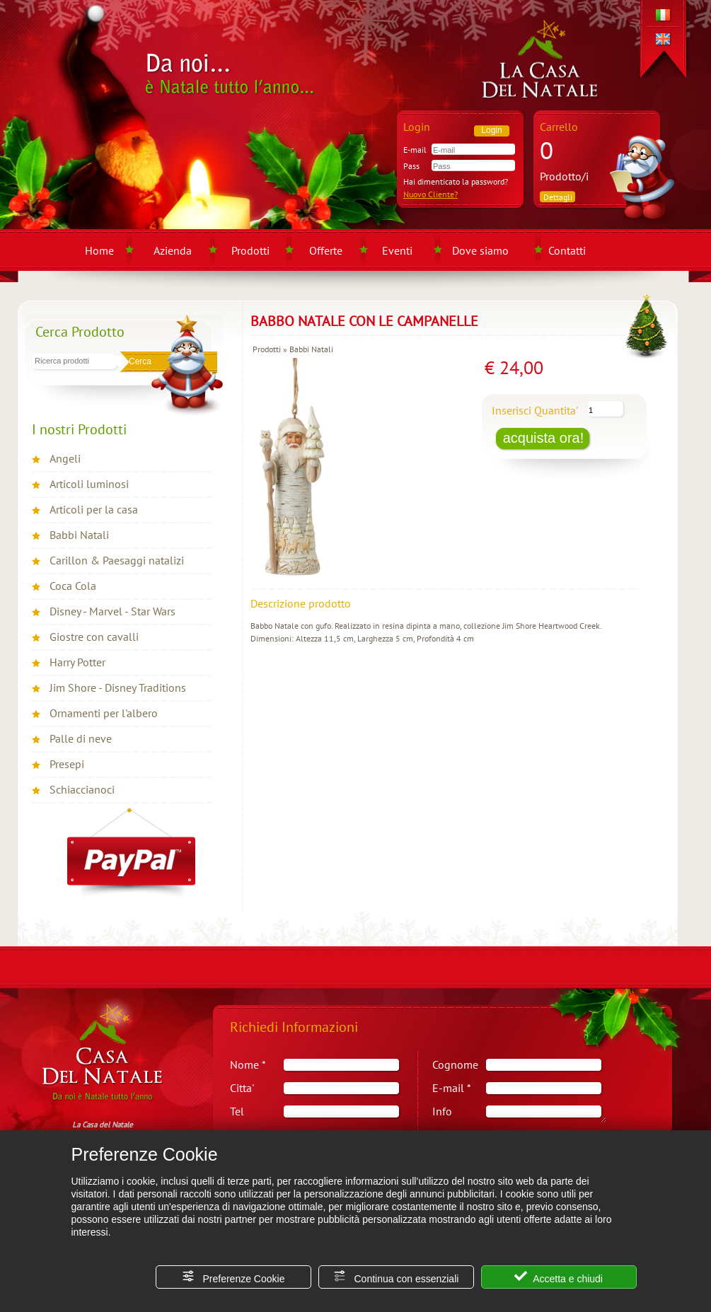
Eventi (397, 250)
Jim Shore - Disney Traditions (118, 687)
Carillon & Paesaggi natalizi (117, 560)
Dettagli (557, 197)
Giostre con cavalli (94, 636)
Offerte (325, 250)
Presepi (67, 764)
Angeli (65, 458)
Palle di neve (81, 738)
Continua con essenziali (396, 1277)
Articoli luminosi (89, 484)
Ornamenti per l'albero (104, 713)
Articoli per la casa (94, 509)
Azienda (173, 250)
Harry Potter (77, 662)
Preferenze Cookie (233, 1277)
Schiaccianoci (82, 789)
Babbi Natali (79, 535)
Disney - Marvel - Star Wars (112, 611)
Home (99, 250)
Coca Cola (73, 586)
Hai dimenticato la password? (455, 181)
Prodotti (250, 250)
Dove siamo (480, 250)
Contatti (567, 250)
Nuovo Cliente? (430, 194)
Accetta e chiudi (558, 1277)
